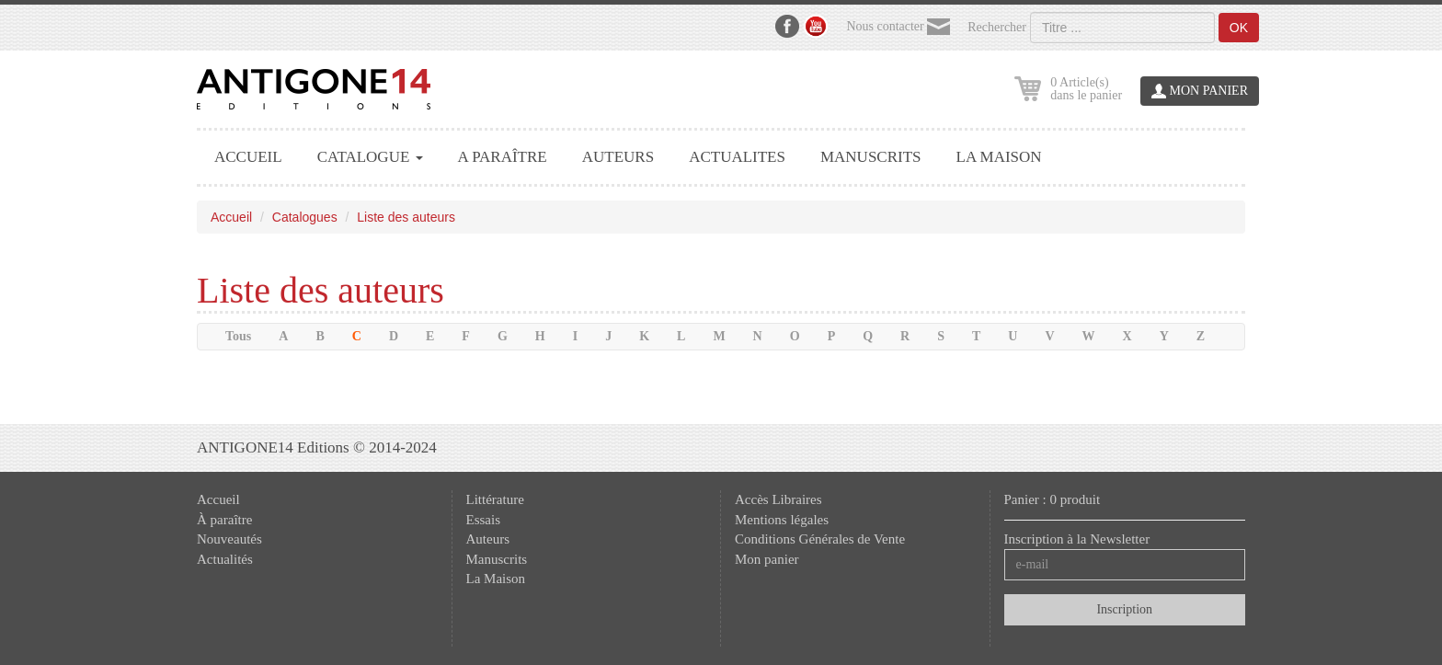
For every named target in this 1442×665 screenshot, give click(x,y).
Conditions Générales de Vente (820, 539)
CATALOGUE (370, 157)
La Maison (496, 578)
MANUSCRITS (870, 157)
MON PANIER (1199, 91)
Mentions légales (782, 519)
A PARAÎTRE (502, 157)
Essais (483, 519)
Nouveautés (229, 539)
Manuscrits (497, 559)
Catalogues (305, 217)
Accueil (231, 217)
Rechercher (996, 27)
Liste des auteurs (406, 217)
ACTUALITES (737, 157)
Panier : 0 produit (1052, 499)
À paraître (224, 519)
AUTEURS (618, 157)
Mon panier (767, 559)
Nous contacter (898, 27)
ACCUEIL (248, 157)
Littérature (495, 499)
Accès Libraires (778, 499)
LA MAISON (999, 157)
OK (1239, 27)
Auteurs (488, 539)
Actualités (225, 559)
